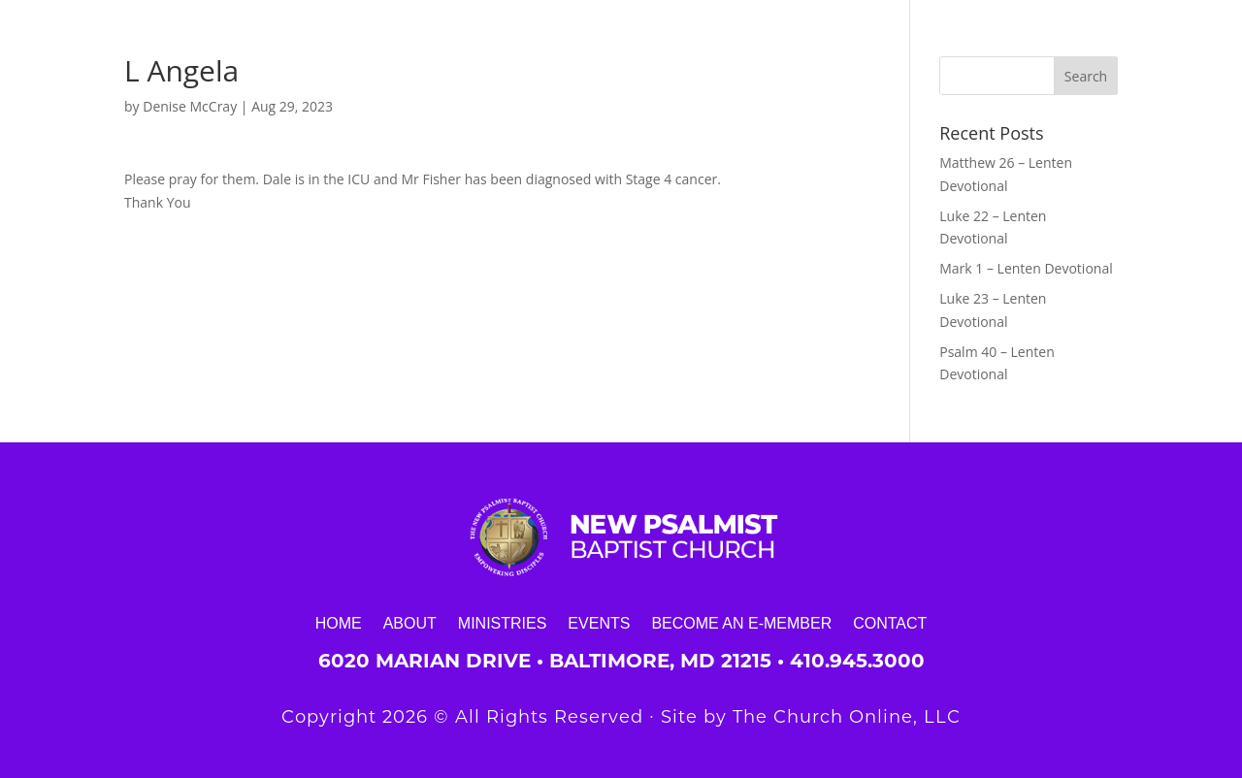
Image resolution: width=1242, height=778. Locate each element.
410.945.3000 (857, 660)
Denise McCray (190, 106)
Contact (890, 623)
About (410, 623)
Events (599, 623)
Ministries (502, 623)
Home (338, 623)
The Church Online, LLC (847, 717)
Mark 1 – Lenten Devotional (1025, 268)
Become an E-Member (741, 623)
